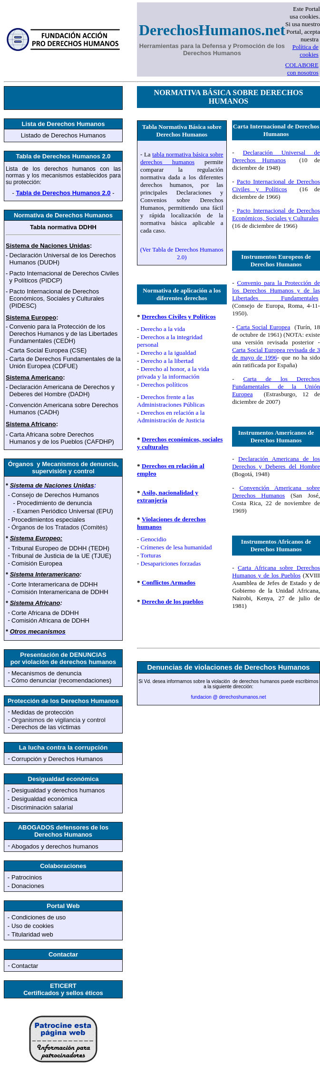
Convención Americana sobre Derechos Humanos (276, 491)
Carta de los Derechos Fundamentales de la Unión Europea (276, 386)
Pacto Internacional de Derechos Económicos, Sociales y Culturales (276, 214)
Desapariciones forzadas (171, 563)
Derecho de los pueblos (173, 601)
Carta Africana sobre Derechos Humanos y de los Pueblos (276, 571)
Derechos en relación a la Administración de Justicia (170, 416)
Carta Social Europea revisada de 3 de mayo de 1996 (276, 353)
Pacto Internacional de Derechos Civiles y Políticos (276, 185)
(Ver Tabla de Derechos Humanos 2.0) (181, 253)
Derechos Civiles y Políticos (179, 316)
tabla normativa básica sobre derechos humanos (181, 158)
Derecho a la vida (163, 328)
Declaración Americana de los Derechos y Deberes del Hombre (276, 462)
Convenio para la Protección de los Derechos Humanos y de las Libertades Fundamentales (276, 290)
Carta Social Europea (263, 327)
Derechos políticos (164, 384)
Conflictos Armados (168, 582)
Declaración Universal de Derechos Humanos (276, 156)
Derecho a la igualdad (168, 352)
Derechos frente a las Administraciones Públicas (171, 400)
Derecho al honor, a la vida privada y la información (173, 372)
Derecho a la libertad (167, 360)
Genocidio (153, 539)
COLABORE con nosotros (302, 68)
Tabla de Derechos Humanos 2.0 (63, 192)
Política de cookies (305, 50)
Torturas (150, 555)
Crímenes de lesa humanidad (176, 547)
